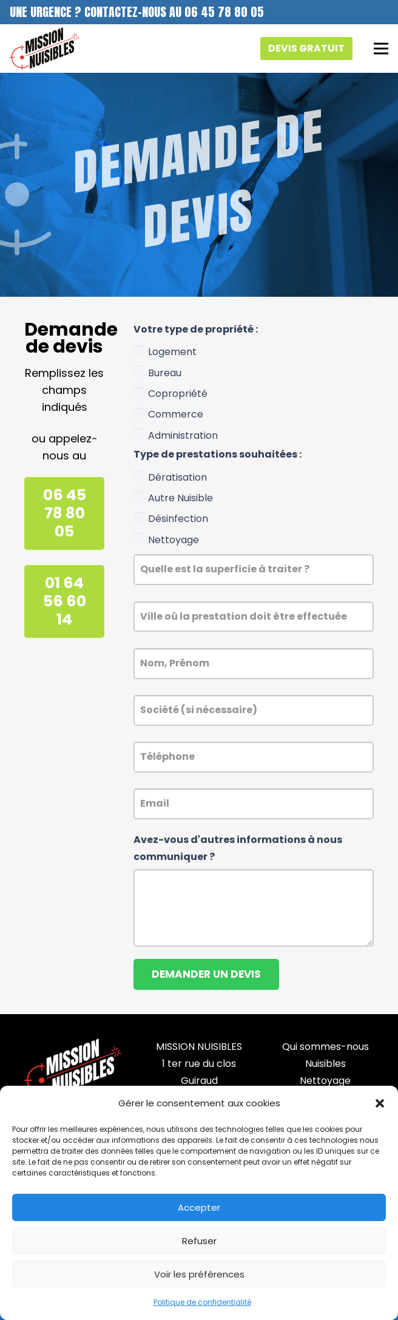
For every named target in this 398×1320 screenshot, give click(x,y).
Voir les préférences (199, 1274)
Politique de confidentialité (202, 1302)
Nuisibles (325, 1064)
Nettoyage (325, 1081)
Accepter (199, 1207)
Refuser (199, 1240)
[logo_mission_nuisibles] (44, 48)
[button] (380, 1103)
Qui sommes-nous (325, 1047)
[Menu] (381, 48)
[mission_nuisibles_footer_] (72, 1067)
